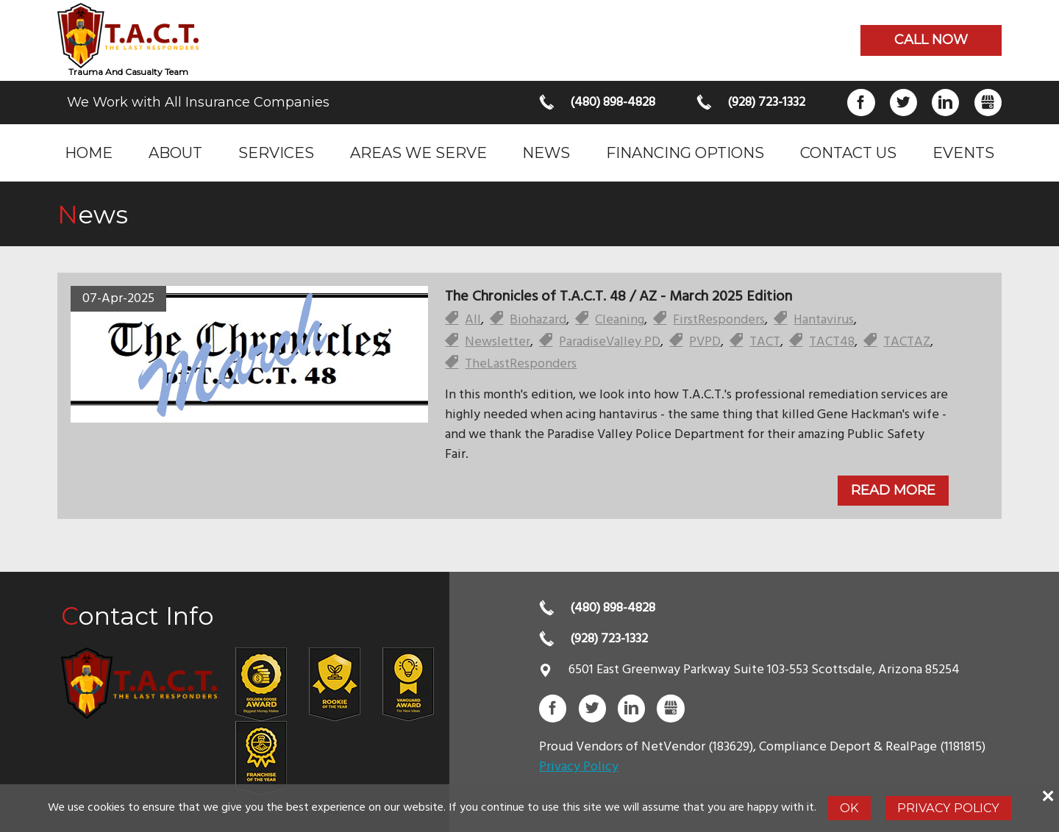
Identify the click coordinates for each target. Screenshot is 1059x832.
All (473, 320)
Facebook (860, 102)
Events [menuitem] (963, 152)
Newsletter (497, 342)
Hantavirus (824, 320)
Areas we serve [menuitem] (418, 152)
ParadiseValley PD (609, 342)
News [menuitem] (546, 152)
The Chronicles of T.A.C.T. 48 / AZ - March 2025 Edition (618, 297)
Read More (893, 490)
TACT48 (832, 342)
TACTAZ (906, 342)
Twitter (903, 102)
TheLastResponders (521, 364)
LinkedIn (945, 102)
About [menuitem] (175, 152)
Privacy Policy (578, 767)
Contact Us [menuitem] (848, 152)
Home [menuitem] (89, 152)
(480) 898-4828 (612, 102)
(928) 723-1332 (766, 102)
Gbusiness (988, 102)
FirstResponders (719, 320)
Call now (931, 40)
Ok (849, 807)
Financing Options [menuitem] (685, 152)
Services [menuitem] (276, 152)
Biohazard (538, 320)
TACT (764, 342)
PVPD (705, 342)
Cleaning (619, 320)
